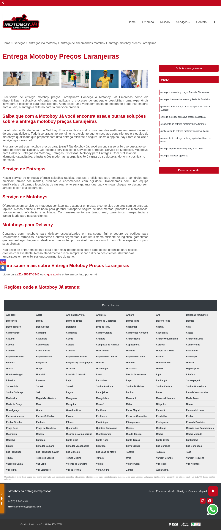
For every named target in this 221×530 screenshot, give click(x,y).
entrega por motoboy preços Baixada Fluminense (184, 92)
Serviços (181, 22)
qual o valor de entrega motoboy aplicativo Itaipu (184, 131)
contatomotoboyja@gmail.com (24, 506)
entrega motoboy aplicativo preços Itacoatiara (183, 117)
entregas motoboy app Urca (174, 155)
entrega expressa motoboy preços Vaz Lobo (182, 148)
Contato (201, 22)
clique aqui (51, 274)
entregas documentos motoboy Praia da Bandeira (185, 99)
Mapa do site (205, 491)
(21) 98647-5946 (28, 274)
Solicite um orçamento (189, 68)
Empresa (148, 22)
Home (132, 22)
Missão (165, 22)
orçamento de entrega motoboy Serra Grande (183, 124)
